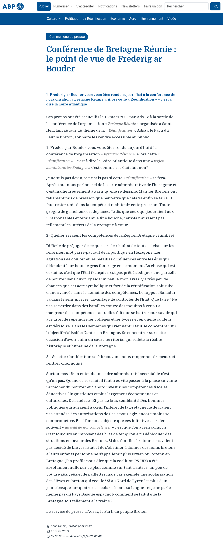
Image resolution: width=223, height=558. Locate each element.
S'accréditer (85, 6)
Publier (43, 6)
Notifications (107, 6)
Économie (117, 19)
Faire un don (153, 6)
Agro (132, 19)
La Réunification (94, 19)
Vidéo (171, 19)
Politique (71, 19)
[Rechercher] (186, 6)
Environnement (152, 19)
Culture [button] (52, 19)
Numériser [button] (61, 6)
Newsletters (130, 6)
